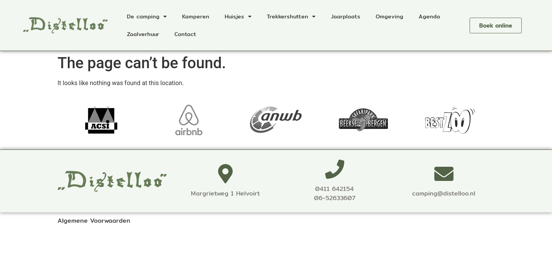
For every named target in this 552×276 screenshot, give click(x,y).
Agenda (429, 16)
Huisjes (238, 16)
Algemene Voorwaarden (94, 220)
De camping (147, 16)
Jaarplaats (345, 16)
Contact (185, 34)
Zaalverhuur (143, 34)
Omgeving (389, 16)
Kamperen (195, 16)
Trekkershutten (291, 16)
